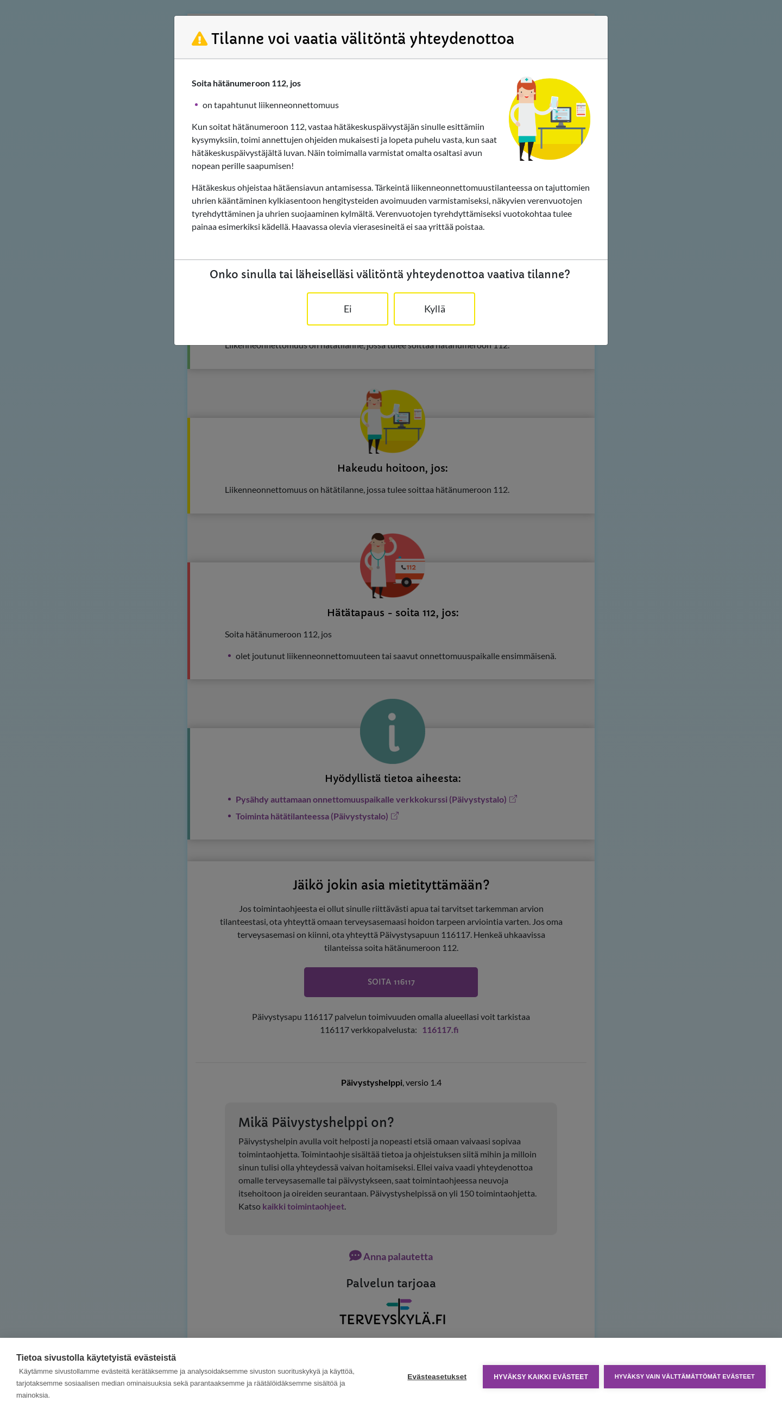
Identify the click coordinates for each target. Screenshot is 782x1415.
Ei (348, 309)
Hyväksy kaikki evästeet (540, 1376)
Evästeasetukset (436, 1377)
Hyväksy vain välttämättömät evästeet (685, 1376)
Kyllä (434, 309)
